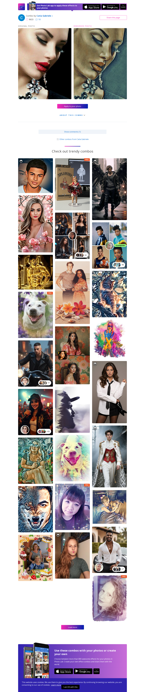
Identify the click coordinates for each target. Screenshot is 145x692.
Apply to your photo (72, 106)
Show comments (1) (72, 132)
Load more (72, 627)
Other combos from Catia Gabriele (72, 139)
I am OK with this (70, 687)
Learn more (56, 685)
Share (113, 17)
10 (38, 19)
